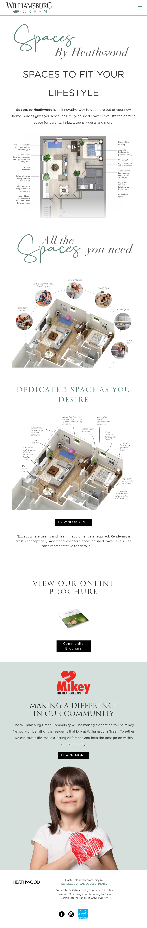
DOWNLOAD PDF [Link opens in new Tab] (73, 522)
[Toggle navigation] (140, 7)
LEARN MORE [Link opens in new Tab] (73, 755)
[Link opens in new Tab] (63, 914)
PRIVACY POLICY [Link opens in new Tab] (97, 898)
